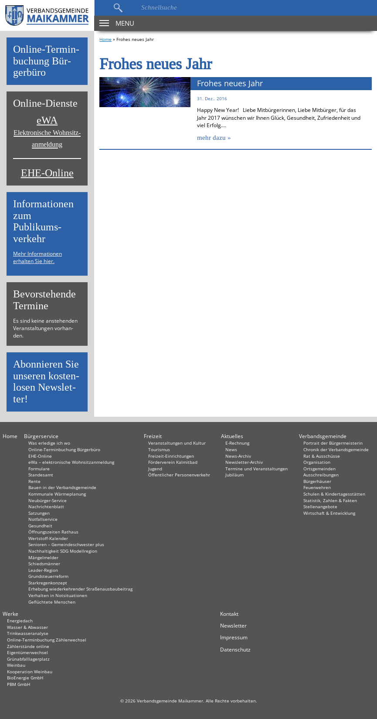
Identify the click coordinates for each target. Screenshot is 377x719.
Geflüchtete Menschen (51, 602)
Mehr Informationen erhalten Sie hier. (37, 257)
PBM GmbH (18, 684)
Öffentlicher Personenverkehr (179, 475)
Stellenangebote (320, 506)
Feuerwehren (317, 487)
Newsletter (233, 625)
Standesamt (40, 475)
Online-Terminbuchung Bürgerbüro (64, 449)
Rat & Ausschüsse (321, 456)
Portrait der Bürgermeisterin (333, 443)
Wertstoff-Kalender (48, 538)
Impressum (234, 637)
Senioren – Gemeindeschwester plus (66, 544)
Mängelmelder (43, 557)
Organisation (316, 462)
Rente (34, 481)
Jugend (155, 469)
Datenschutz (235, 649)
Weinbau (16, 665)
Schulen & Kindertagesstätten (334, 494)
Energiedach (20, 621)
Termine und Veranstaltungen (256, 469)
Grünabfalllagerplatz (28, 659)
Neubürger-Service (47, 500)
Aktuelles (232, 436)
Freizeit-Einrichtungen (171, 456)
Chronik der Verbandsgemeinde (336, 449)
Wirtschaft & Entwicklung (329, 513)
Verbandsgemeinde (322, 436)
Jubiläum (234, 475)
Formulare (39, 469)
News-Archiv (238, 456)
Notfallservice (43, 519)
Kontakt (229, 614)
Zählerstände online (28, 646)
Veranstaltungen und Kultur (177, 443)
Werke (10, 614)
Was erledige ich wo (49, 443)
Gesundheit (40, 526)
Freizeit (153, 436)
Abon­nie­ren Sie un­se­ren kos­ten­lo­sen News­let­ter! (46, 381)
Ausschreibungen (321, 475)
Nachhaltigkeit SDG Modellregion (62, 551)
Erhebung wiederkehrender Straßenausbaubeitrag (80, 589)
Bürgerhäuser (317, 481)
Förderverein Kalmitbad (172, 462)
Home (105, 39)
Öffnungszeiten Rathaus (53, 532)
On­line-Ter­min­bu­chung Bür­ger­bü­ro (46, 61)
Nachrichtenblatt (46, 506)
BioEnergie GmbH (25, 678)
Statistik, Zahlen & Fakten (330, 500)
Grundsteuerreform (48, 576)
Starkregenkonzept (47, 583)
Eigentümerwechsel (27, 652)
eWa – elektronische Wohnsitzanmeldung (71, 462)
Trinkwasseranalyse (27, 633)
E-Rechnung (237, 443)
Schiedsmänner (44, 563)
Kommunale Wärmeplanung (57, 494)
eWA (47, 132)
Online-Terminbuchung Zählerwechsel (46, 640)
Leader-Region (43, 570)
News (231, 449)
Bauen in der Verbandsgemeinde (62, 487)
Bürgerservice (41, 436)
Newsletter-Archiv (244, 462)
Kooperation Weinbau (29, 671)
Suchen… (117, 8)
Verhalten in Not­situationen (57, 595)
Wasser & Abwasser (27, 627)
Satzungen (39, 513)
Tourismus (159, 449)
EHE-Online (47, 173)
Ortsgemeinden (319, 469)
